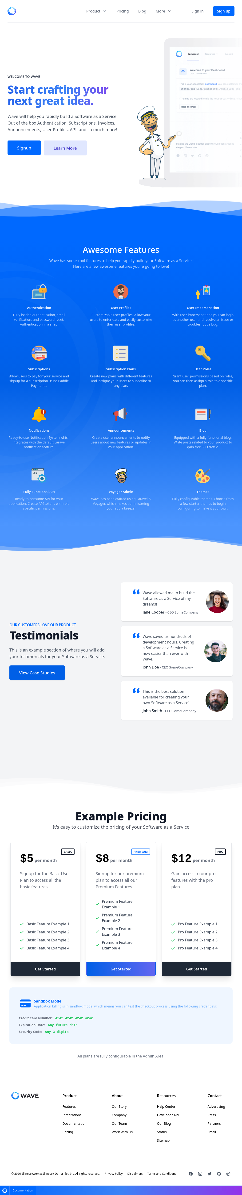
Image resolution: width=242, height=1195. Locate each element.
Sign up (223, 11)
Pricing (122, 11)
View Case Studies (37, 673)
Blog (142, 11)
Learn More (65, 150)
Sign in (197, 11)
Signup (24, 149)
